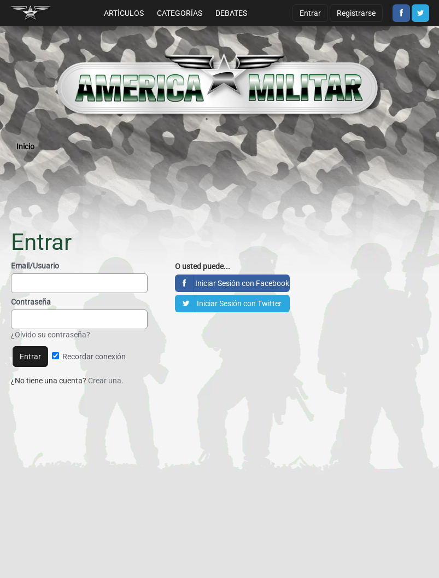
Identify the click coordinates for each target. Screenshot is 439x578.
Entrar (310, 13)
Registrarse (356, 13)
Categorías (179, 13)
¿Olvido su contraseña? (50, 334)
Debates (231, 13)
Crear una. (106, 380)
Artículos (124, 13)
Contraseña (31, 301)
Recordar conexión (89, 356)
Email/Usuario (35, 265)
